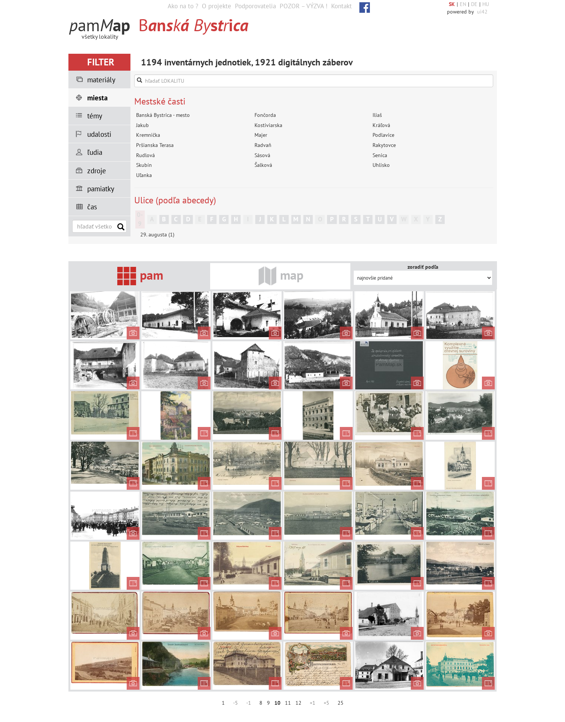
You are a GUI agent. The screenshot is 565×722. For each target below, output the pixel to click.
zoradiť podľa (422, 266)
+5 (326, 702)
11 (288, 702)
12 (298, 702)
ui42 (482, 11)
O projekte (216, 6)
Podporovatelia (255, 6)
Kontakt (341, 6)
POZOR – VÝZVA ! (303, 6)
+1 (312, 702)
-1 (248, 702)
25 (341, 702)
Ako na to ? (183, 6)
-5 (235, 702)
